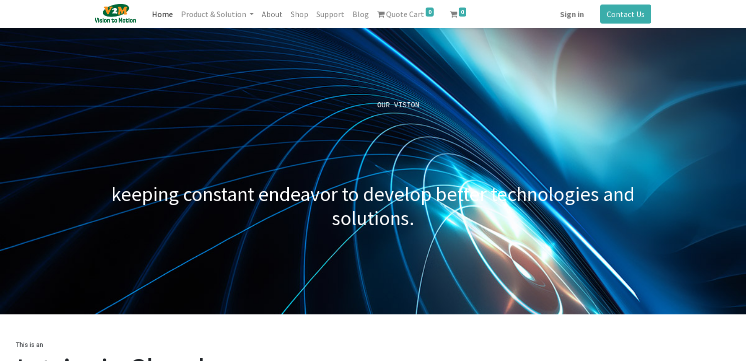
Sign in (572, 14)
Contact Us (626, 14)
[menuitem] (162, 14)
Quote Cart (405, 13)
